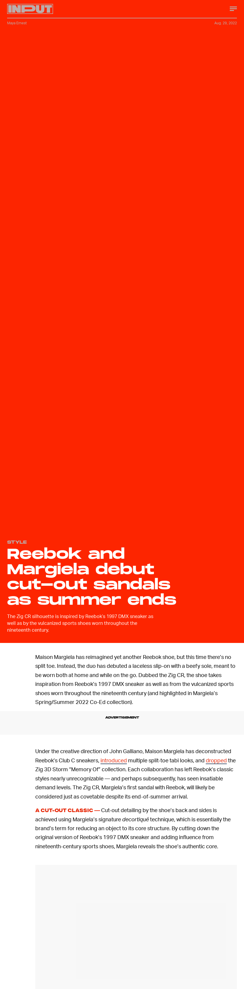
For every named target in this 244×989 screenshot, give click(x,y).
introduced (114, 760)
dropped (216, 760)
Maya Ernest (17, 23)
